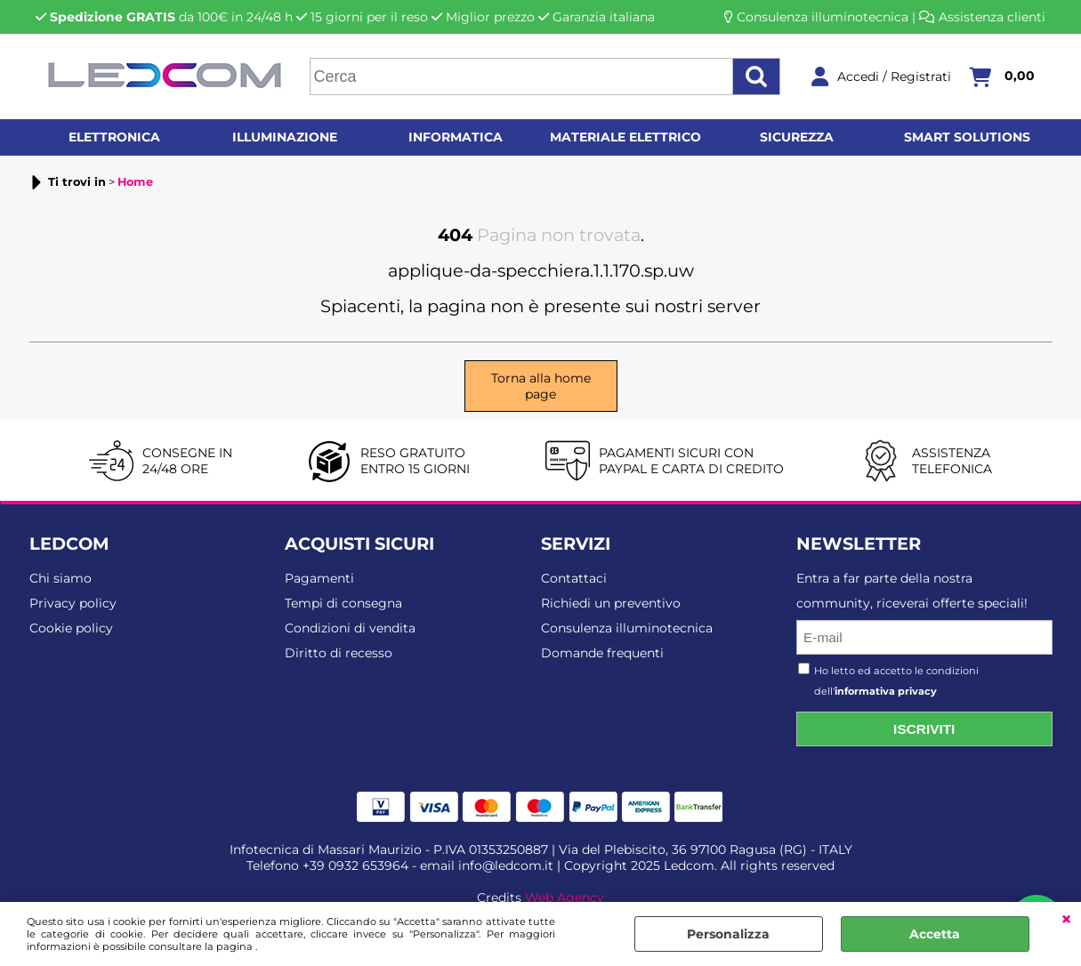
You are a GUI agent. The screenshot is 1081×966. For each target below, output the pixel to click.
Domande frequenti (602, 653)
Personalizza (728, 934)
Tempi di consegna (343, 603)
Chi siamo (60, 578)
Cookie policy (71, 628)
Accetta (934, 934)
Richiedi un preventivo (611, 603)
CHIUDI (1066, 920)
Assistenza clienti (992, 17)
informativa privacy (886, 691)
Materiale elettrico (625, 137)
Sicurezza (797, 137)
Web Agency (564, 898)
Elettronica (114, 137)
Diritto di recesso (338, 653)
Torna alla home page (541, 386)
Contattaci (574, 578)
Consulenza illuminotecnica (822, 17)
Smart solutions (967, 137)
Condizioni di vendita (350, 628)
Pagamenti (319, 578)
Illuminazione (284, 137)
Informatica (455, 137)
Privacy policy (73, 603)
